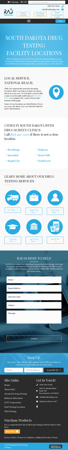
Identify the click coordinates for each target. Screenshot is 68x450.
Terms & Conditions (26, 437)
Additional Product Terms (46, 437)
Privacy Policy (10, 437)
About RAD (9, 389)
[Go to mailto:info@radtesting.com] (40, 9)
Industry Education (13, 398)
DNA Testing (10, 411)
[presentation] (23, 329)
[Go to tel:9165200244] (40, 6)
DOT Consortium (12, 402)
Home (7, 385)
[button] (23, 14)
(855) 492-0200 (19, 134)
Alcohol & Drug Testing (15, 394)
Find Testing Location (14, 407)
